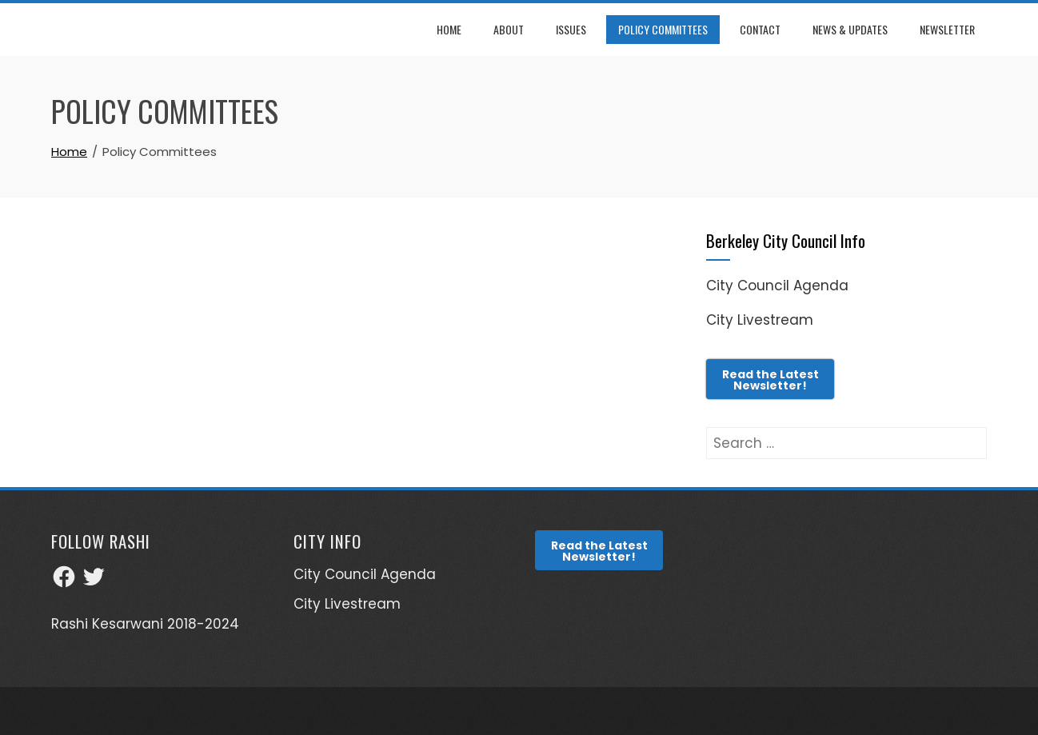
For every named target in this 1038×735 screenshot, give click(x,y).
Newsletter (947, 29)
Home (449, 29)
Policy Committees (663, 29)
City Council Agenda (777, 285)
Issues (571, 29)
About (508, 29)
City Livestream (759, 320)
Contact (760, 29)
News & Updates (850, 29)
